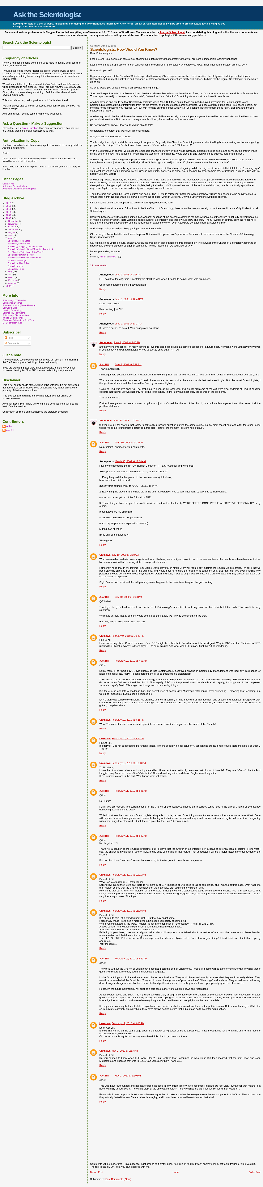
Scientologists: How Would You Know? (25, 257)
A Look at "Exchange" (17, 260)
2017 (8, 203)
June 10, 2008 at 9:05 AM (128, 420)
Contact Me (8, 183)
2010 (8, 212)
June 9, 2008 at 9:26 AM (128, 274)
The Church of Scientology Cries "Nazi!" (25, 252)
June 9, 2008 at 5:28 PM (128, 364)
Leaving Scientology (12, 310)
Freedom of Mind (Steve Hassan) (19, 305)
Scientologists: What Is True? (21, 255)
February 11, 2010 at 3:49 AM (131, 835)
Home (176, 1172)
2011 (8, 209)
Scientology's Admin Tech (19, 243)
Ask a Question (30, 128)
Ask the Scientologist (47, 15)
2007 (8, 286)
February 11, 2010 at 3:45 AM (131, 790)
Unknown (105, 554)
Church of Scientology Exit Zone (18, 320)
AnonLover (105, 342)
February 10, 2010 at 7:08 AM (131, 660)
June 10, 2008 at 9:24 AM (129, 442)
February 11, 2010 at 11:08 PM (129, 910)
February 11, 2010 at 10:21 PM (129, 874)
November (13, 224)
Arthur (9, 426)
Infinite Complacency (12, 317)
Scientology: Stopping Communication (25, 246)
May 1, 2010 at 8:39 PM (128, 1075)
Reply (102, 289)
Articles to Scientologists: (14, 186)
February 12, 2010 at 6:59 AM (131, 958)
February (13, 280)
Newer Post (96, 1172)
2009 (8, 215)
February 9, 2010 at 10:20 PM (128, 635)
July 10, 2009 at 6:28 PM (128, 597)
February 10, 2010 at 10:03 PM (129, 763)
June (11, 238)
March (11, 277)
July (10, 235)
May (10, 271)
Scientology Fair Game (13, 312)
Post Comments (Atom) (118, 1179)
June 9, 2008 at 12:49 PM (129, 299)
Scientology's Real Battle (19, 241)
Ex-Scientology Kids (12, 322)
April (10, 274)
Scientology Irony (15, 266)
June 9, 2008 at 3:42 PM (128, 323)
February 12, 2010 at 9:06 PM (128, 1023)
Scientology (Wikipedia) (14, 300)
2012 (8, 206)
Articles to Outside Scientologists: (19, 188)
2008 (8, 218)
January (12, 283)
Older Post (255, 1172)
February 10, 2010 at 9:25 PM (128, 719)
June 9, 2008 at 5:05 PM (127, 342)
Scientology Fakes (16, 269)
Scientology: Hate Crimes (19, 263)
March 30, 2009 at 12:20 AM (130, 461)
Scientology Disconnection (15, 315)
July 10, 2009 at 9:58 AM (125, 554)
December (13, 221)
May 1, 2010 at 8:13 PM (125, 1050)
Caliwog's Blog (9, 307)
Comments (12, 343)
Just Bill (103, 257)
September (13, 229)
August (12, 232)
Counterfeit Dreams (12, 302)
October (12, 226)
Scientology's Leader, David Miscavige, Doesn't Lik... (31, 249)
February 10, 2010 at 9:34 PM (128, 738)
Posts (9, 338)
